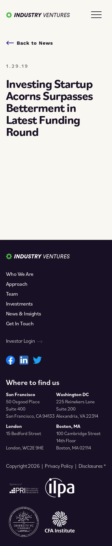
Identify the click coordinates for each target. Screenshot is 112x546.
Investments (19, 303)
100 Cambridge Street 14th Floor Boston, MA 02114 (78, 440)
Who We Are (19, 274)
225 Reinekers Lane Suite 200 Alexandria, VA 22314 (77, 408)
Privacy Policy (59, 466)
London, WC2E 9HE (25, 448)
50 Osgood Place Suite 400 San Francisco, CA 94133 (30, 408)
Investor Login (24, 341)
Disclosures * (92, 466)
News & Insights (23, 313)
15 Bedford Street (23, 433)
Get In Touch (19, 323)
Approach (16, 284)
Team (12, 294)
